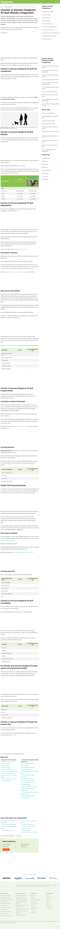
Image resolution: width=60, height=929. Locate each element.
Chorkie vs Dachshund (7, 769)
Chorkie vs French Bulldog (8, 761)
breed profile (13, 735)
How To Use (48, 899)
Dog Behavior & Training (35, 899)
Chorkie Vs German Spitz (7, 830)
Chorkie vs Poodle (6, 765)
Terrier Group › (45, 176)
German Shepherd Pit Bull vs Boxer (30, 786)
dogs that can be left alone (21, 249)
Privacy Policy (48, 905)
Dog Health (33, 895)
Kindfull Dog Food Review (20, 915)
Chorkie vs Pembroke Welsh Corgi (9, 771)
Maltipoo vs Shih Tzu (4, 913)
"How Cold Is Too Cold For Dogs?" (10, 345)
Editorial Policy (48, 897)
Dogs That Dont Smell (4, 905)
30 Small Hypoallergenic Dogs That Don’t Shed (22, 552)
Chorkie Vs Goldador (26, 830)
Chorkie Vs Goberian (26, 828)
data (31, 108)
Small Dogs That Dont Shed (5, 907)
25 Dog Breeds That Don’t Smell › (48, 123)
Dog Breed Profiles (34, 903)
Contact (47, 903)
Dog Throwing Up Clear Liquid (21, 897)
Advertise (47, 901)
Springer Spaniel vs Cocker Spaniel (7, 915)
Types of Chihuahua (4, 909)
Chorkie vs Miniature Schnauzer (9, 778)
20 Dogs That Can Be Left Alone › (48, 113)
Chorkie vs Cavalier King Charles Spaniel (51, 32)
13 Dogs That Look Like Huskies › (48, 120)
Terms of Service (49, 908)
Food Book (33, 912)
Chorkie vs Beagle (6, 767)
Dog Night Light (18, 912)
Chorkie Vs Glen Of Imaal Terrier (28, 826)
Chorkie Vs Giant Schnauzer (27, 824)
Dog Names (33, 910)
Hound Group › (45, 164)
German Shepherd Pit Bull (32, 177)
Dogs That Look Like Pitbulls (6, 903)
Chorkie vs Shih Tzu (6, 780)
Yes (16, 835)
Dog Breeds (33, 905)
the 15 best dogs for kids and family (19, 426)
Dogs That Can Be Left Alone (6, 895)
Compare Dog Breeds (35, 908)
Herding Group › (45, 161)
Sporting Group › (45, 173)
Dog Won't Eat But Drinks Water (21, 895)
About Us (47, 895)
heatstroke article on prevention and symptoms (17, 272)
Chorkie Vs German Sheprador (9, 824)
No (19, 835)
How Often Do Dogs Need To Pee (22, 899)
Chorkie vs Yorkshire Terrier (8, 773)
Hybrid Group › (45, 167)
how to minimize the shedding (8, 540)
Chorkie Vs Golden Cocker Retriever (29, 832)
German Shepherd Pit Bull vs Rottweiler (51, 79)
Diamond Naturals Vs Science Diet (22, 910)
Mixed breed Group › (46, 170)
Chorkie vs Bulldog (6, 763)
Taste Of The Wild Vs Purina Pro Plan (22, 908)
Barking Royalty (7, 1)
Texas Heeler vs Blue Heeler (5, 911)
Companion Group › (46, 158)
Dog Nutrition (33, 897)
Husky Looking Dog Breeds (5, 897)
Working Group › (45, 179)
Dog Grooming (33, 901)
